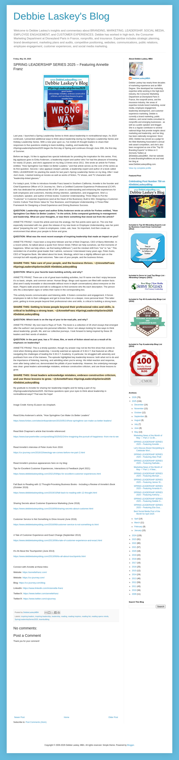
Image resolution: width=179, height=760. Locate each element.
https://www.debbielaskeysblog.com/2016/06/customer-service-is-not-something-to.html (56, 524)
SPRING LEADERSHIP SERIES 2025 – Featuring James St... (148, 481)
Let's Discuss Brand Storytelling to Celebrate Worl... (149, 449)
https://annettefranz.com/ (35, 572)
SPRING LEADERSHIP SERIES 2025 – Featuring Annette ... (148, 443)
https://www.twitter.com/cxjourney (39, 598)
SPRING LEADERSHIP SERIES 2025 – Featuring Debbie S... (148, 500)
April (136, 519)
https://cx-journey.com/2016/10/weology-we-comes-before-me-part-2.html (49, 452)
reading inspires (74, 616)
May (136, 432)
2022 (134, 543)
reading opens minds (100, 616)
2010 (134, 590)
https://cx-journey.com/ (34, 577)
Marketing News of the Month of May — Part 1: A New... (148, 468)
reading (64, 616)
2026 (134, 397)
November (139, 408)
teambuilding (44, 619)
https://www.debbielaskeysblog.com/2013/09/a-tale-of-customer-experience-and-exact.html (57, 540)
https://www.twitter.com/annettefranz (41, 593)
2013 (134, 578)
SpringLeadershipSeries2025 (26, 619)
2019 (134, 555)
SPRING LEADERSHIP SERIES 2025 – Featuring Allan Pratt (148, 455)
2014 (134, 574)
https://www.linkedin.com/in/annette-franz (43, 588)
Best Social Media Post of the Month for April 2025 (147, 512)
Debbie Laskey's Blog (61, 16)
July (136, 424)
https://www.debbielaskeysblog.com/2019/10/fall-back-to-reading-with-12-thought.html (55, 492)
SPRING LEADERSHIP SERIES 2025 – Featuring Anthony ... (148, 493)
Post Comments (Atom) (36, 722)
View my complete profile (140, 168)
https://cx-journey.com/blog (32, 583)
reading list (86, 616)
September (139, 416)
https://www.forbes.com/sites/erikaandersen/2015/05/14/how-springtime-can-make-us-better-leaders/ (62, 420)
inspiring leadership (43, 616)
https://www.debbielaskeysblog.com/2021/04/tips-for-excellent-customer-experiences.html (57, 474)
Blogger (130, 745)
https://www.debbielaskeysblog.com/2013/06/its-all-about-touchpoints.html (49, 556)
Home (66, 717)
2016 (134, 567)
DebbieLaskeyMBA (141, 78)
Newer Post (19, 717)
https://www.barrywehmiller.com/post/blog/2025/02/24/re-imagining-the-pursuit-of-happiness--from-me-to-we (66, 436)
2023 (134, 539)
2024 (134, 535)
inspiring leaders (27, 616)
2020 (134, 551)
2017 (134, 563)
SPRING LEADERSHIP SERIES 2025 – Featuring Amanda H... (148, 487)
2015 (134, 570)
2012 (134, 582)
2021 (134, 547)
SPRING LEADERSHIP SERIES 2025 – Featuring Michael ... (148, 474)
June (136, 428)
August (137, 420)
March (137, 522)
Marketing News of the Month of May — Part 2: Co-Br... (148, 436)
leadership (56, 616)
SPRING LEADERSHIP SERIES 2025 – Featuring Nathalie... (148, 462)
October (138, 412)
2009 (134, 594)
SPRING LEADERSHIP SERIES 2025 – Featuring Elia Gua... (148, 506)
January (138, 530)
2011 (134, 586)
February (138, 526)
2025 (134, 401)
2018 (134, 559)
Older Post (113, 717)
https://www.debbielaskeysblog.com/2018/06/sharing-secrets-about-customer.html (53, 508)
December (139, 405)
